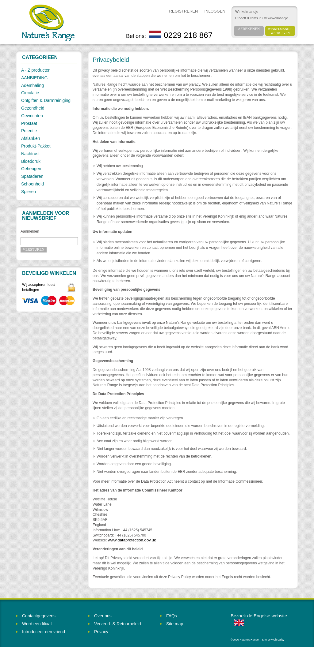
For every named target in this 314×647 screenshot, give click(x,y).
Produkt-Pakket (36, 146)
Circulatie (30, 92)
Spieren (28, 191)
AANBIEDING (34, 77)
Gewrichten (32, 115)
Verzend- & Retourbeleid (117, 623)
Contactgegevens (39, 615)
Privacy (101, 631)
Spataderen (32, 176)
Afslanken (30, 138)
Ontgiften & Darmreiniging (46, 100)
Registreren (183, 11)
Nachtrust (30, 153)
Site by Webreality (273, 639)
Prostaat (29, 123)
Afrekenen (249, 29)
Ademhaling (32, 85)
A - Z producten (36, 70)
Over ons (103, 615)
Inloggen (214, 11)
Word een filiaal (37, 623)
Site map (174, 623)
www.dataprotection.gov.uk (132, 540)
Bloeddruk (30, 161)
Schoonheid (32, 183)
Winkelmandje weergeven (280, 31)
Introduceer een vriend (43, 631)
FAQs (171, 615)
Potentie (29, 130)
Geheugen (31, 168)
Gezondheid (32, 108)
